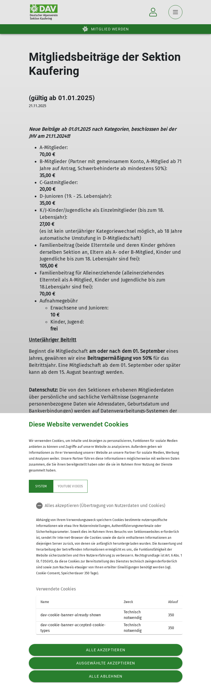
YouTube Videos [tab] (70, 486)
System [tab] (40, 486)
